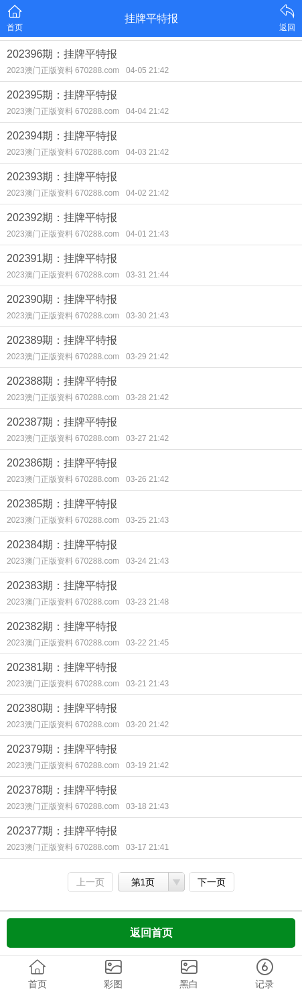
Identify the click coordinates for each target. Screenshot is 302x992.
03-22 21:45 (147, 642)
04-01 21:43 (147, 234)
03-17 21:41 (147, 847)
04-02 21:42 (147, 193)
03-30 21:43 (147, 315)
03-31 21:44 (147, 275)
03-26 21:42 (147, 479)
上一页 (90, 882)
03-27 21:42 (147, 438)
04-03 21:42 (147, 152)
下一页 (212, 882)
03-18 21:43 (147, 806)
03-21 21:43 (147, 683)
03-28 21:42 (147, 397)
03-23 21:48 (147, 602)
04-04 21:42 (147, 111)
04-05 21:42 (147, 70)
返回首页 (151, 932)
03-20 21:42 (147, 724)
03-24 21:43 (147, 561)
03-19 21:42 (147, 765)
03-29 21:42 (147, 356)
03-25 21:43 (147, 520)
